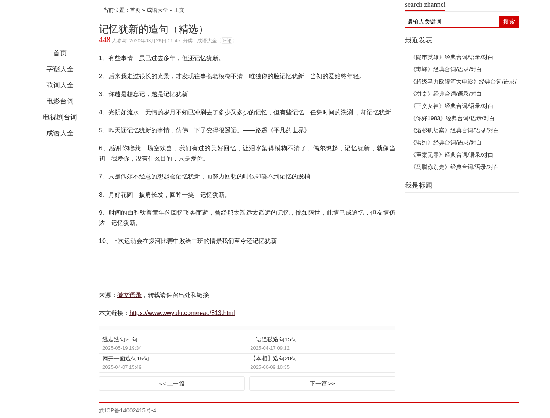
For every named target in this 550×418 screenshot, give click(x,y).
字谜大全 (60, 69)
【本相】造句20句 (273, 358)
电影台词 (60, 101)
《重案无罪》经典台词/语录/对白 (451, 154)
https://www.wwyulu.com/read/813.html (182, 313)
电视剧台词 (60, 117)
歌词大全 (60, 85)
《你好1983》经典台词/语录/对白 (452, 118)
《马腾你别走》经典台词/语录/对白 (454, 167)
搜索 (509, 21)
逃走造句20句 (120, 339)
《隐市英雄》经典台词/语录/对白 (451, 57)
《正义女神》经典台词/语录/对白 (451, 106)
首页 (60, 53)
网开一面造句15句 (125, 358)
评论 (227, 40)
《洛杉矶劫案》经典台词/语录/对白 (454, 130)
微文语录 (60, 24)
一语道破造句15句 (273, 339)
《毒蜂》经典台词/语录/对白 (446, 69)
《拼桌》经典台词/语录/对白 (446, 93)
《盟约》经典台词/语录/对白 (446, 142)
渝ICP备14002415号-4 (127, 410)
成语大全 (60, 133)
